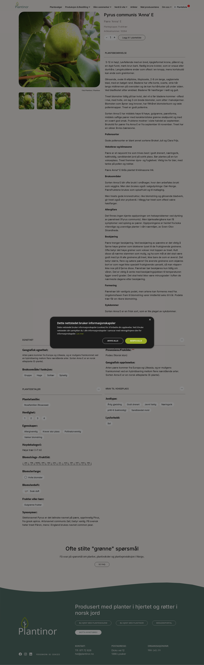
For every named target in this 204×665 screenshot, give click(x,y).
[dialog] (102, 332)
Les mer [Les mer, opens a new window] (80, 333)
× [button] (150, 320)
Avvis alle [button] (112, 340)
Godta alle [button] (136, 340)
